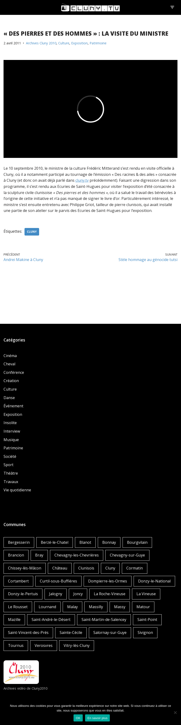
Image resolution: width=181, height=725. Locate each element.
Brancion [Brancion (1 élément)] (16, 555)
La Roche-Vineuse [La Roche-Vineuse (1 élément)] (109, 593)
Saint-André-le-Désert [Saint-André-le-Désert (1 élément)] (51, 619)
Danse (9, 397)
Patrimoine (98, 43)
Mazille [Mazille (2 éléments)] (14, 619)
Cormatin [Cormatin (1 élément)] (134, 568)
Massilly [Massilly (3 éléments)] (96, 606)
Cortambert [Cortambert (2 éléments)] (18, 581)
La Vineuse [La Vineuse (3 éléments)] (146, 593)
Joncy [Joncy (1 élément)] (78, 593)
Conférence (14, 372)
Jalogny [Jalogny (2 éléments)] (55, 593)
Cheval (9, 364)
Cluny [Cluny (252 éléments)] (110, 568)
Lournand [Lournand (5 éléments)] (47, 606)
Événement (13, 406)
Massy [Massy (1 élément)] (119, 606)
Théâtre (11, 473)
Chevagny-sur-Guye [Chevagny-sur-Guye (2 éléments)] (127, 555)
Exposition (79, 43)
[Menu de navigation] (172, 7)
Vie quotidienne (17, 490)
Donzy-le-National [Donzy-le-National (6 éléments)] (154, 581)
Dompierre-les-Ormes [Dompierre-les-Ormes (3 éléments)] (107, 581)
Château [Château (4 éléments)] (59, 568)
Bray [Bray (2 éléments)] (39, 555)
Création (11, 380)
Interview (12, 431)
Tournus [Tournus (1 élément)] (16, 645)
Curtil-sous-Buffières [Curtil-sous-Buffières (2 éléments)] (58, 581)
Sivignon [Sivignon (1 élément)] (145, 632)
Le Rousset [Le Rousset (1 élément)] (18, 606)
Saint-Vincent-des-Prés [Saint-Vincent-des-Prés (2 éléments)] (28, 632)
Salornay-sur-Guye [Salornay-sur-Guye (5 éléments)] (110, 632)
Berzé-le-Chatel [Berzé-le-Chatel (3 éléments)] (54, 542)
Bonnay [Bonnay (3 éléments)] (109, 542)
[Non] (175, 712)
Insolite (10, 422)
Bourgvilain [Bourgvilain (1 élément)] (137, 542)
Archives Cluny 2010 (41, 43)
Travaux (11, 481)
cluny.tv (82, 180)
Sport (8, 464)
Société (10, 456)
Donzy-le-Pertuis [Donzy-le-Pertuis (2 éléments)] (23, 593)
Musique (11, 439)
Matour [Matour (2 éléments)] (143, 606)
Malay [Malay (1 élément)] (72, 606)
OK (78, 718)
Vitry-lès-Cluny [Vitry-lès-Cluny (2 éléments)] (77, 645)
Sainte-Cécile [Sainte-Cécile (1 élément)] (71, 632)
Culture (63, 43)
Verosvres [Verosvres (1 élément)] (44, 645)
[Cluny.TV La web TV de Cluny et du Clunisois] (90, 7)
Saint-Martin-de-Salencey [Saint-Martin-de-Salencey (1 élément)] (104, 619)
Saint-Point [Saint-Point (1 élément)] (147, 619)
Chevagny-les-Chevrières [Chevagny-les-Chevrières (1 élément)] (76, 555)
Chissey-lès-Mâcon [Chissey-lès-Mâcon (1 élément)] (24, 568)
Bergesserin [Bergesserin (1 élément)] (19, 542)
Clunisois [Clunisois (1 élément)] (86, 568)
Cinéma (10, 355)
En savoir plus (97, 718)
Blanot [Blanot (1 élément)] (85, 542)
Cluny (32, 232)
